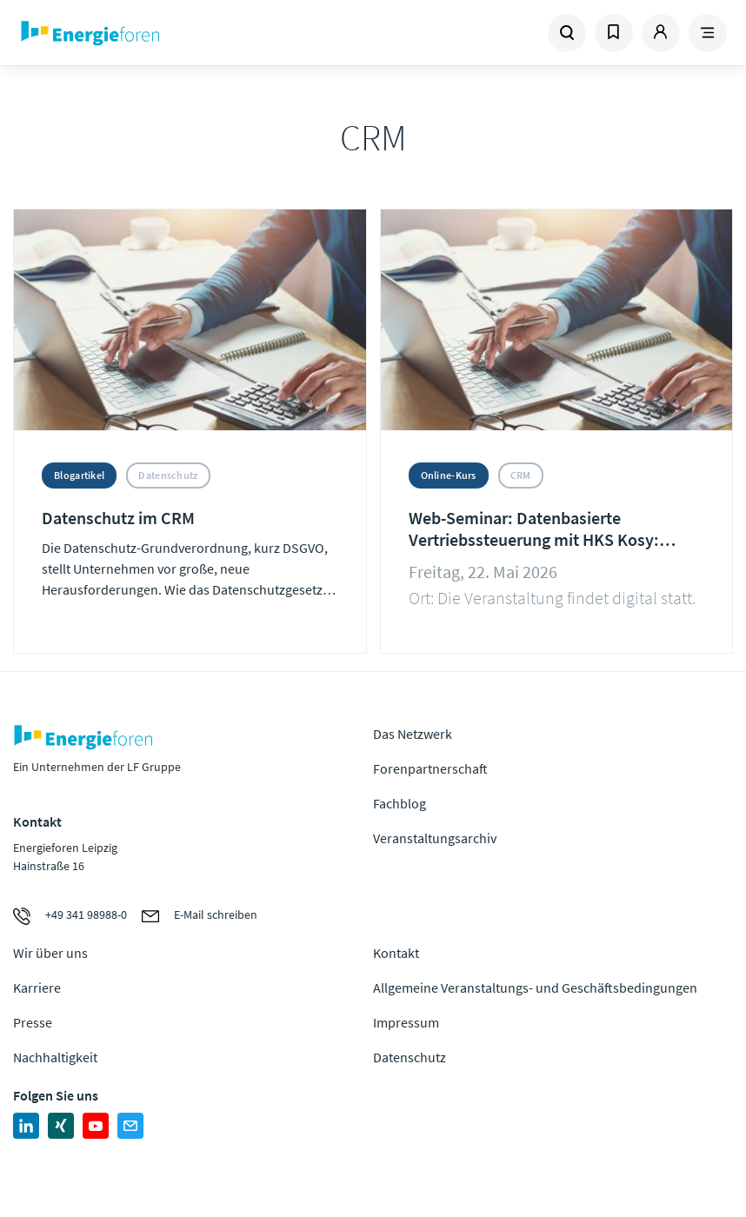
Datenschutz (409, 1057)
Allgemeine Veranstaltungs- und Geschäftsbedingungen (535, 987)
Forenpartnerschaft (430, 768)
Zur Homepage (150, 33)
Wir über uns (50, 952)
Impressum (406, 1022)
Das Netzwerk (412, 733)
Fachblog (399, 803)
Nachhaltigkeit (55, 1057)
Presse (32, 1022)
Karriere (37, 987)
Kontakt (396, 952)
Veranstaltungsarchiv (434, 838)
